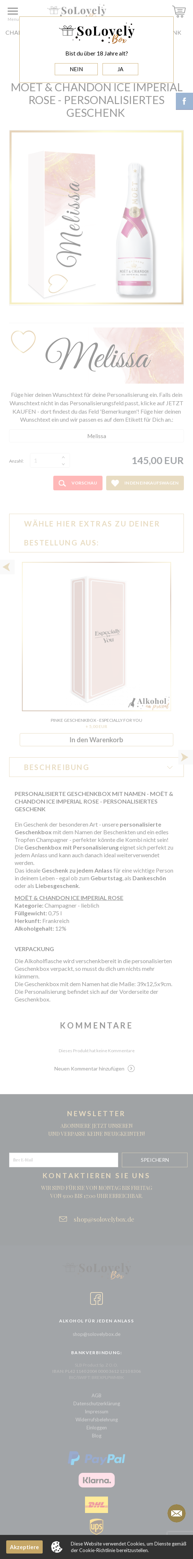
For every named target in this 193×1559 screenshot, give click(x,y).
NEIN (76, 69)
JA (120, 69)
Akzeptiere (24, 1547)
